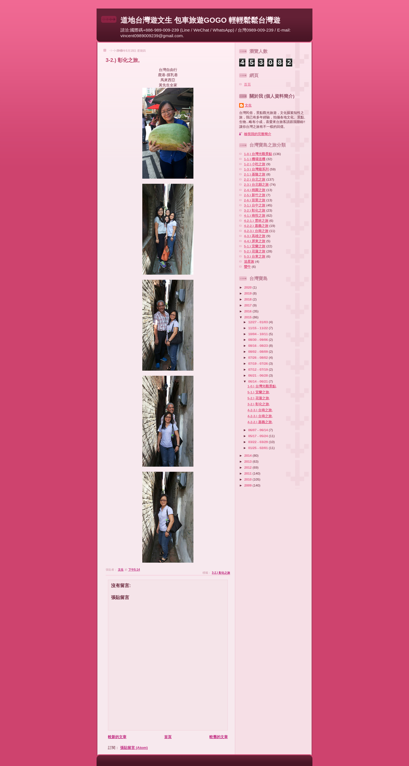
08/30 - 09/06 (258, 339)
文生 (248, 105)
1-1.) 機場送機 (254, 159)
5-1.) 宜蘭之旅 (254, 246)
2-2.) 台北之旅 (254, 179)
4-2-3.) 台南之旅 (256, 231)
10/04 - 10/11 (258, 334)
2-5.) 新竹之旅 (254, 195)
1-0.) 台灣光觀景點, (262, 386)
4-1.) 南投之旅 (254, 215)
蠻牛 (247, 266)
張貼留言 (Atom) (134, 748)
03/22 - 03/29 (258, 442)
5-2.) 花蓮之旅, (258, 398)
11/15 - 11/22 (258, 328)
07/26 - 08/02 (258, 357)
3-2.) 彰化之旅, (258, 404)
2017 (248, 305)
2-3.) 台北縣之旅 (256, 184)
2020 (248, 287)
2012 (248, 467)
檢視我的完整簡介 (257, 134)
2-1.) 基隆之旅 (254, 174)
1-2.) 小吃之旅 (254, 164)
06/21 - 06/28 (258, 375)
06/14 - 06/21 (258, 381)
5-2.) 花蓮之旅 (254, 251)
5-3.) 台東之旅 (254, 256)
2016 (248, 311)
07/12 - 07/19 (258, 369)
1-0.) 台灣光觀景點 (258, 154)
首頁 (168, 737)
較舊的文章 (218, 737)
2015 (248, 317)
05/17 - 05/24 (258, 436)
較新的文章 (117, 737)
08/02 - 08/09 (258, 351)
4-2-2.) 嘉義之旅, (260, 422)
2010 (248, 479)
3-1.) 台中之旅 (254, 205)
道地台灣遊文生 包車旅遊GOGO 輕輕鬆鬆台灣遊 (200, 20)
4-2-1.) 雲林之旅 (256, 220)
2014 (248, 455)
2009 (248, 485)
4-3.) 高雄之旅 (254, 236)
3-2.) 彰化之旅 (221, 572)
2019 (248, 293)
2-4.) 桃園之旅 (254, 190)
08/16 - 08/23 (258, 345)
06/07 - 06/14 (258, 430)
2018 (248, 299)
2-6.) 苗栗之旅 (254, 200)
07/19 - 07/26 (258, 363)
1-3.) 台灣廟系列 (256, 169)
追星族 (249, 261)
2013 (248, 461)
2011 (248, 473)
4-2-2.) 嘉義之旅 (256, 225)
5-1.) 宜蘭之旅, (258, 392)
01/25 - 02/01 (258, 448)
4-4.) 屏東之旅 (254, 241)
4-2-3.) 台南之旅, (260, 410)
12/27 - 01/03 (258, 322)
